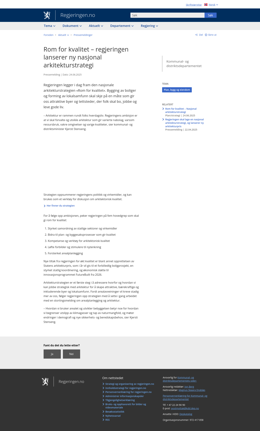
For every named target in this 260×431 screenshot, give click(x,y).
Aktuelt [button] (95, 26)
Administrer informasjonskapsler (124, 396)
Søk (210, 15)
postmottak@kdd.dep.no (185, 408)
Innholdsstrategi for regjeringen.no (125, 388)
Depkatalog (185, 414)
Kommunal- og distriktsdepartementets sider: (180, 379)
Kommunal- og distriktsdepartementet (184, 63)
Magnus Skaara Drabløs (192, 390)
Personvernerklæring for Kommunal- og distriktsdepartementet (185, 397)
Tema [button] (48, 26)
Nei (71, 354)
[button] (63, 35)
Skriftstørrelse (194, 4)
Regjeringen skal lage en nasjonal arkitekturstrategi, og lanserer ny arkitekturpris (184, 123)
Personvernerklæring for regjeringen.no (128, 392)
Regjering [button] (148, 26)
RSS (107, 419)
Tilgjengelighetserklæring (120, 400)
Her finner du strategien (61, 205)
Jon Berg (189, 386)
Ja (52, 354)
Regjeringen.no (75, 15)
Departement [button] (120, 26)
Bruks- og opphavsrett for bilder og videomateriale (125, 406)
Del (200, 34)
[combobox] (167, 15)
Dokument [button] (71, 26)
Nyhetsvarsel (113, 415)
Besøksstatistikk (114, 411)
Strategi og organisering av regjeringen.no (129, 383)
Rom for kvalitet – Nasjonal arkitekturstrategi (181, 110)
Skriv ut (212, 34)
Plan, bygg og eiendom (177, 89)
